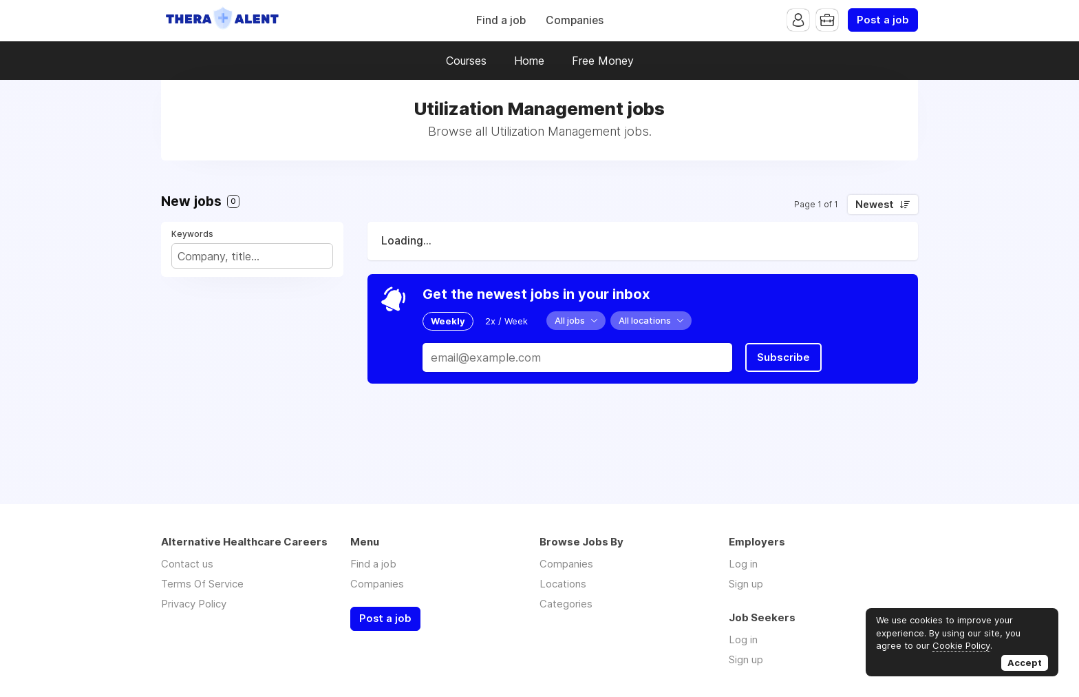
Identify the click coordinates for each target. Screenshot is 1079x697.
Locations (563, 583)
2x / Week (506, 320)
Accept (1024, 662)
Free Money (603, 60)
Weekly (448, 320)
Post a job (883, 20)
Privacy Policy (193, 603)
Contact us (187, 563)
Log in (743, 563)
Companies (574, 20)
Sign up (746, 583)
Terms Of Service (202, 583)
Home (529, 60)
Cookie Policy (961, 645)
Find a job (501, 20)
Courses (466, 60)
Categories (566, 603)
